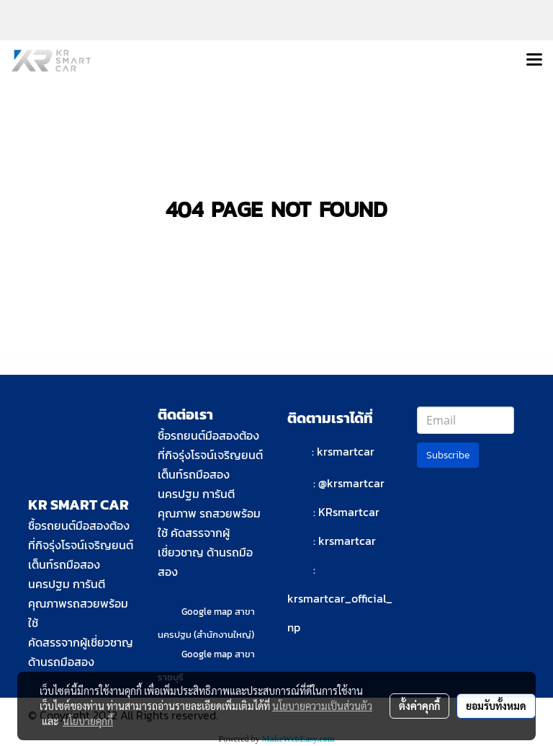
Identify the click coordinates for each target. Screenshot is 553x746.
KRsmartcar (348, 511)
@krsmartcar (351, 483)
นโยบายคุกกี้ (88, 720)
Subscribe (447, 455)
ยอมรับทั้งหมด (496, 705)
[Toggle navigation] (534, 60)
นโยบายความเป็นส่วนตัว (322, 705)
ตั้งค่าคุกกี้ (419, 705)
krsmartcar (345, 451)
